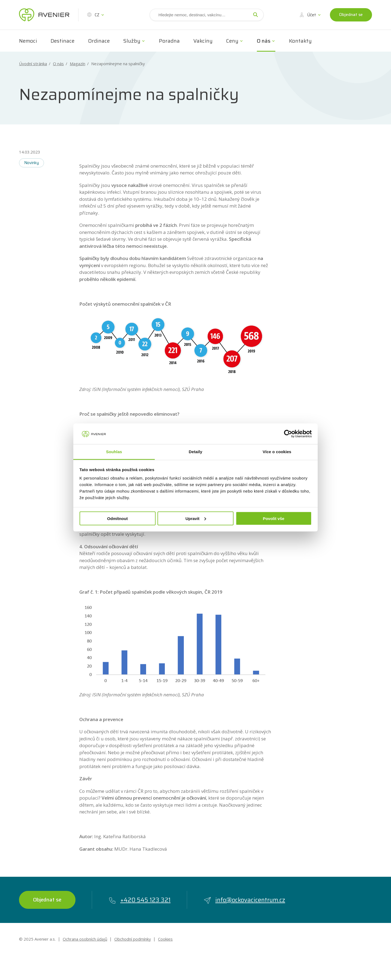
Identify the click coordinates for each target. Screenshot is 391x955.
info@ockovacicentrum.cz (244, 899)
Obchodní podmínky (132, 939)
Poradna (169, 41)
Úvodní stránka (33, 63)
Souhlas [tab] (114, 451)
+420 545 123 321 (139, 899)
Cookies (165, 939)
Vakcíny (203, 41)
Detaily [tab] (195, 451)
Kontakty (300, 41)
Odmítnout (117, 518)
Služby (131, 41)
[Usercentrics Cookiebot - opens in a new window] (288, 434)
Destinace (62, 41)
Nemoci (28, 41)
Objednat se (351, 14)
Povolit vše (273, 518)
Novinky (31, 162)
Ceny (232, 41)
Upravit (195, 518)
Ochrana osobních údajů (85, 939)
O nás (263, 41)
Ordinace (99, 41)
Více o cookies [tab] (277, 451)
